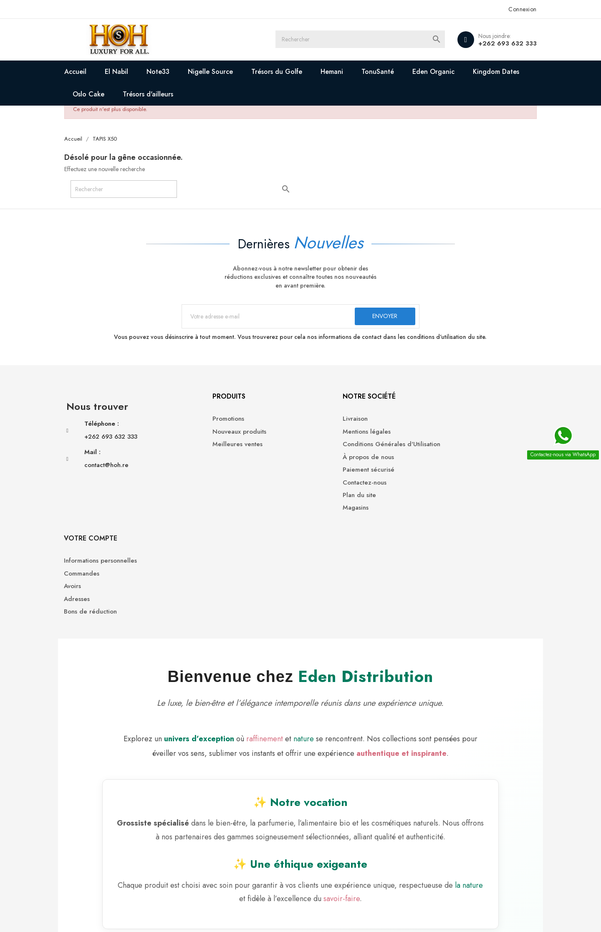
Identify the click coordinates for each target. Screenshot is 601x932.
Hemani (336, 71)
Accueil (80, 71)
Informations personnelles (462, 422)
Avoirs (434, 447)
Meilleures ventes (213, 447)
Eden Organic (438, 71)
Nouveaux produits (215, 434)
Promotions (204, 422)
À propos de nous (332, 460)
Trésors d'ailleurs (152, 94)
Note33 (162, 71)
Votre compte (452, 399)
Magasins (320, 511)
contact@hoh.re (111, 468)
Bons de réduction (452, 473)
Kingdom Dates (500, 71)
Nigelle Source (214, 71)
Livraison (319, 422)
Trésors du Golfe (281, 71)
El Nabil (121, 71)
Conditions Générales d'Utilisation (355, 447)
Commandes (443, 434)
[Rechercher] (363, 39)
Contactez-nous (329, 485)
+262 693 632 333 (503, 43)
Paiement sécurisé (333, 473)
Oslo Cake (93, 94)
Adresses (439, 460)
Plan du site (323, 498)
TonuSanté (382, 71)
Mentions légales (331, 434)
